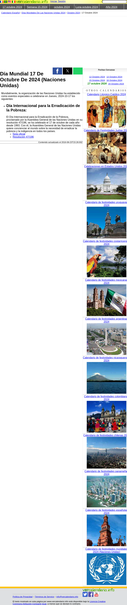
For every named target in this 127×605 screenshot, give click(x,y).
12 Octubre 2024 (97, 77)
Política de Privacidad (23, 596)
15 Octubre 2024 (97, 80)
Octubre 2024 (73, 13)
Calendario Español (10, 13)
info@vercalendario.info (67, 596)
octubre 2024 (62, 7)
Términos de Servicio (44, 596)
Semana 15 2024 (37, 7)
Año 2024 (111, 7)
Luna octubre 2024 (86, 7)
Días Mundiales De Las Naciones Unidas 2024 (43, 13)
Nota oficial (19, 134)
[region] (39, 41)
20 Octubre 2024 (116, 84)
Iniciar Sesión (58, 1)
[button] (57, 71)
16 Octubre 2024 (114, 80)
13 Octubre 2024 (114, 77)
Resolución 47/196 (23, 137)
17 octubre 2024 (12, 7)
